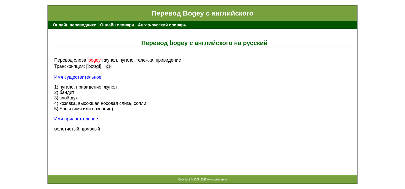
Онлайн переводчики (74, 25)
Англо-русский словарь (162, 25)
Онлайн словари (117, 25)
